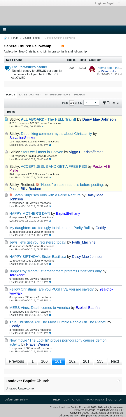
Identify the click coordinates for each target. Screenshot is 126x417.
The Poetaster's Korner (29, 67)
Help (56, 399)
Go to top (115, 399)
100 (44, 361)
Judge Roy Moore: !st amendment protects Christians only (55, 271)
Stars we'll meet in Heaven (42, 152)
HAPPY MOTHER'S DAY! (29, 213)
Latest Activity (30, 94)
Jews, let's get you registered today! (37, 242)
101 (58, 361)
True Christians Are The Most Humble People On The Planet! (57, 322)
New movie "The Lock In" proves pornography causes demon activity (57, 342)
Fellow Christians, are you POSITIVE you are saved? (51, 289)
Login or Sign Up (107, 3)
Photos (79, 94)
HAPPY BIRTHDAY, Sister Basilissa (37, 257)
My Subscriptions (57, 94)
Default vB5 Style (16, 399)
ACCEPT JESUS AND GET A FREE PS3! (54, 166)
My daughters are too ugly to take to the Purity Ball (49, 228)
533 (100, 361)
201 (86, 361)
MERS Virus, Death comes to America (39, 308)
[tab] (10, 95)
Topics (10, 94)
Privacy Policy (94, 399)
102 (72, 361)
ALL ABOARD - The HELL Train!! (48, 119)
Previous (16, 361)
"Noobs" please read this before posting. (72, 185)
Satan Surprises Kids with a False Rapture (46, 195)
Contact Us (72, 399)
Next (115, 361)
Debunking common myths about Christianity (56, 134)
